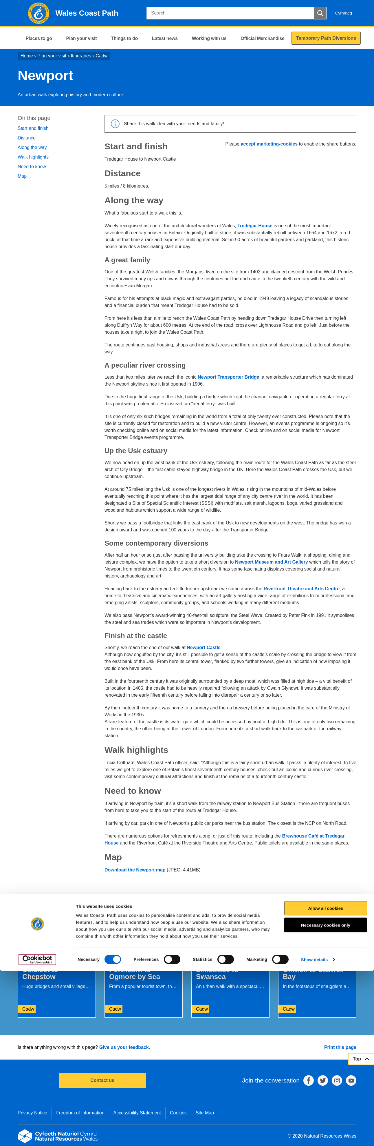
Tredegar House (254, 225)
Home (27, 55)
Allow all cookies (325, 1083)
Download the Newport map (135, 869)
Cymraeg (343, 12)
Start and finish (33, 128)
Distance (27, 137)
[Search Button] (320, 13)
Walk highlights (33, 157)
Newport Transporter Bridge (228, 377)
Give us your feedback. (124, 1047)
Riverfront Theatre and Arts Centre (302, 588)
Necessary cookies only (325, 1100)
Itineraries (81, 55)
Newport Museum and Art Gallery (271, 562)
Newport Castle (203, 647)
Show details (314, 1134)
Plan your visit (51, 55)
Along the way (32, 147)
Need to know (32, 166)
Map (22, 176)
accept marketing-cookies (269, 143)
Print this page (340, 1047)
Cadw (102, 55)
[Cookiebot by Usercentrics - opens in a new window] (37, 1134)
